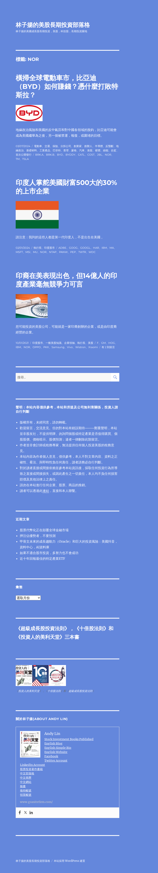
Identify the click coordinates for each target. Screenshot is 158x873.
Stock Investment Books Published (68, 739)
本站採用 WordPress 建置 (69, 861)
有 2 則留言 (108, 347)
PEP (73, 252)
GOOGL (85, 247)
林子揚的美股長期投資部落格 (53, 24)
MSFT (19, 252)
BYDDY (70, 154)
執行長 (38, 247)
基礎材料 (31, 150)
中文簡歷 (25, 778)
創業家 (78, 146)
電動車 (38, 146)
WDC (92, 252)
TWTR (82, 252)
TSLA (25, 159)
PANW (63, 252)
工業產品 (45, 150)
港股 (89, 150)
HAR (96, 247)
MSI (27, 252)
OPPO (37, 347)
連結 (46, 491)
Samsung (58, 347)
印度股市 (49, 247)
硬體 (97, 150)
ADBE (62, 247)
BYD (60, 154)
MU (35, 252)
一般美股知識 (53, 342)
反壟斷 (109, 146)
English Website (55, 752)
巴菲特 (57, 150)
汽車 (81, 150)
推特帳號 (25, 790)
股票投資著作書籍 (31, 769)
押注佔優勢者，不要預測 (38, 536)
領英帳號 (25, 795)
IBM (104, 247)
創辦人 (88, 146)
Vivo (70, 347)
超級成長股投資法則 (43, 628)
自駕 (113, 150)
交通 (47, 146)
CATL (81, 154)
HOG (111, 342)
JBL (99, 154)
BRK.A (39, 154)
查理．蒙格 (70, 150)
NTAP (52, 252)
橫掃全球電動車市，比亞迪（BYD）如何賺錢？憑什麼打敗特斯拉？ (67, 86)
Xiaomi (93, 347)
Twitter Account (55, 760)
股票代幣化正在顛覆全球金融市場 (44, 530)
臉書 (23, 786)
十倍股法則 (91, 628)
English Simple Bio (57, 748)
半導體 (99, 146)
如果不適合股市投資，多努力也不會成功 (49, 553)
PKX (46, 347)
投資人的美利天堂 (40, 637)
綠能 (105, 150)
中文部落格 (27, 773)
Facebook (51, 756)
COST (90, 154)
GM (103, 342)
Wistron (80, 347)
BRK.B (50, 154)
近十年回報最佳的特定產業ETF (42, 558)
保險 (55, 146)
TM (18, 159)
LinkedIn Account (32, 765)
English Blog (53, 743)
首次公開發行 (24, 154)
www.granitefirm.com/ (36, 802)
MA (112, 247)
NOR (108, 154)
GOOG (73, 247)
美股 (90, 342)
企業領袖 (69, 342)
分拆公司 (65, 146)
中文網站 (25, 782)
